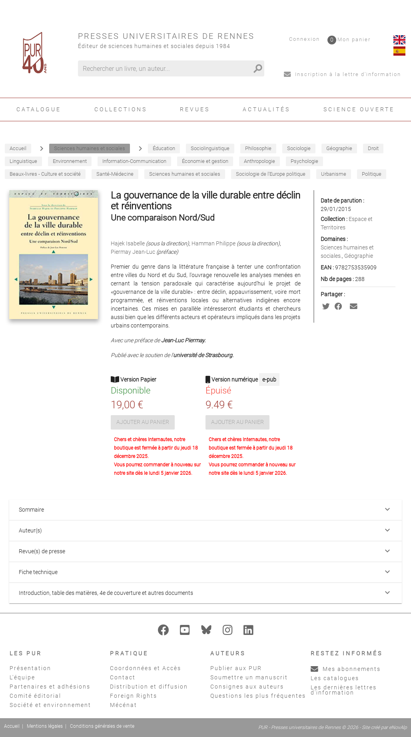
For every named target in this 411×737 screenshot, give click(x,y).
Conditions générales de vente (102, 726)
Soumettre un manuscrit (249, 677)
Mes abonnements (346, 669)
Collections (120, 109)
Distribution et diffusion (149, 686)
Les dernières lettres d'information (344, 690)
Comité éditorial (35, 696)
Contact (123, 677)
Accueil (12, 726)
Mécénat (123, 705)
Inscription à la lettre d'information (342, 74)
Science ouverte (359, 109)
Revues (195, 109)
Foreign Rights (133, 696)
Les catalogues (335, 678)
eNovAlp (398, 727)
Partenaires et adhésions (50, 686)
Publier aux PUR (236, 668)
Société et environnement (50, 705)
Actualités (266, 109)
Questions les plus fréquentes (258, 696)
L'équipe (22, 677)
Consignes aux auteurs (247, 686)
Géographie (358, 256)
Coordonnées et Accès (145, 668)
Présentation (30, 668)
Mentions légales (45, 726)
